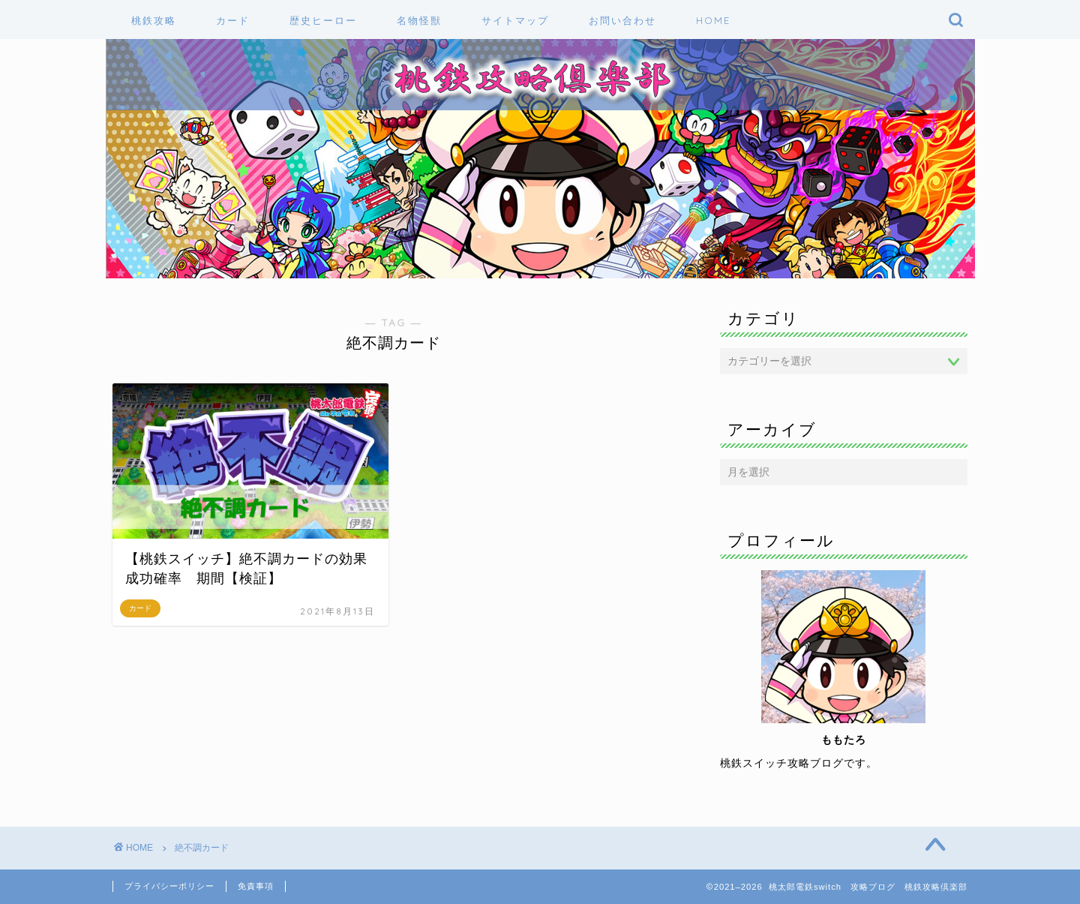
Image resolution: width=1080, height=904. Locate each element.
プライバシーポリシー (169, 885)
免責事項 (256, 885)
